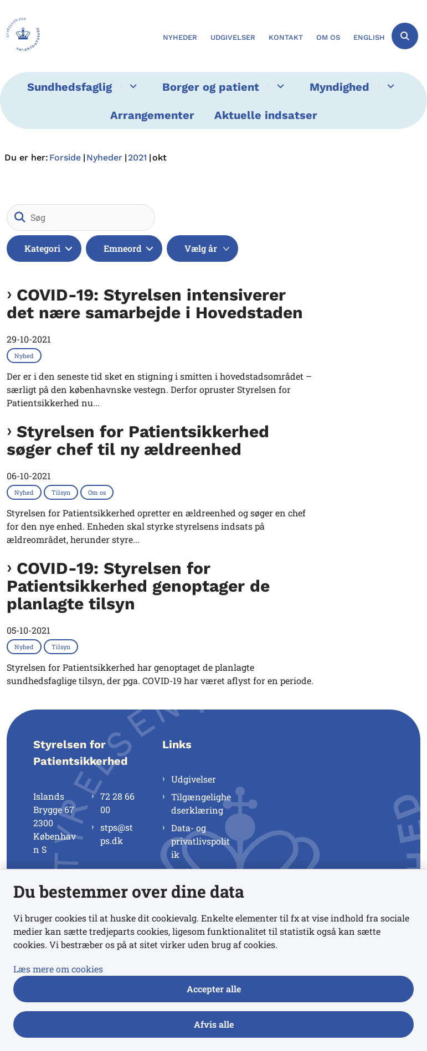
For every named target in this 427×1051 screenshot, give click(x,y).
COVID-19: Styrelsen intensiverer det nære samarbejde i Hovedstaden (155, 304)
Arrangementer (152, 115)
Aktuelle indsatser (265, 115)
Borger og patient (210, 87)
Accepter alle (214, 989)
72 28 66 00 (117, 802)
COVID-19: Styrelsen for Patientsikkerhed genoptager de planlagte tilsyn (138, 586)
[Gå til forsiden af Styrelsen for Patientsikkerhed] (20, 36)
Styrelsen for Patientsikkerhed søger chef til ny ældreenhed (138, 440)
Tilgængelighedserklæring (201, 803)
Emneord (122, 248)
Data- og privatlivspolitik (200, 841)
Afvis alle (214, 1024)
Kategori (42, 248)
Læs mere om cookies (58, 969)
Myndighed (339, 87)
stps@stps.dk (116, 833)
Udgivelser (193, 779)
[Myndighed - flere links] (389, 86)
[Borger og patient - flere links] (279, 86)
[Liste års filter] (202, 248)
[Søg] (81, 217)
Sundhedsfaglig (69, 87)
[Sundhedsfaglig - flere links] (131, 86)
